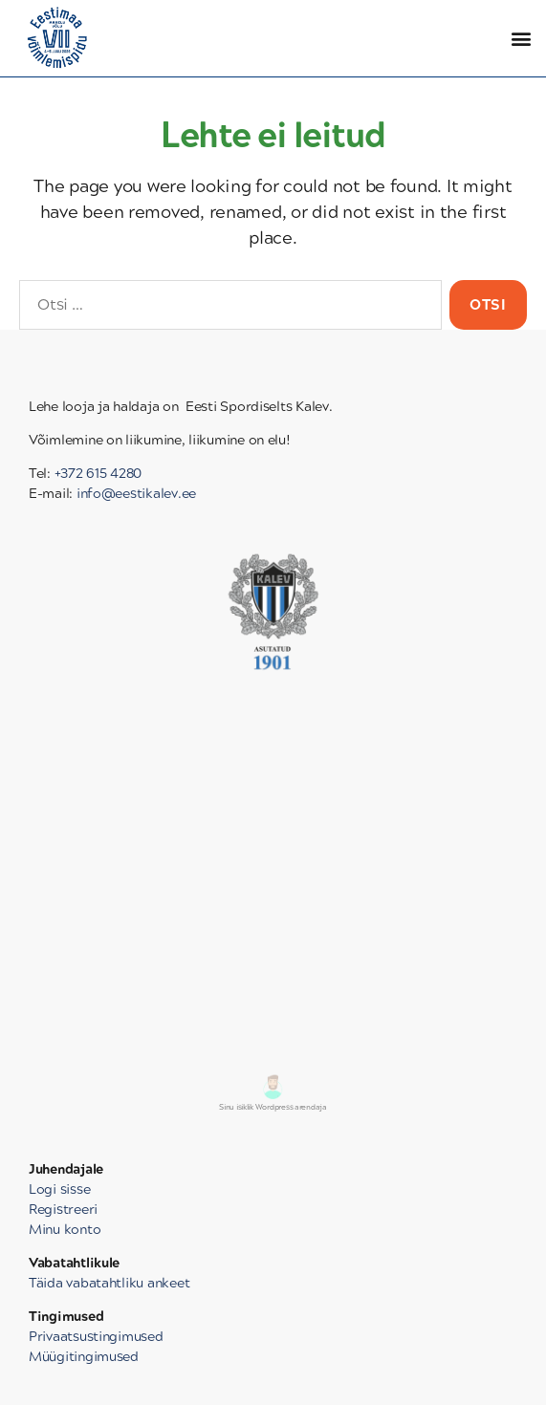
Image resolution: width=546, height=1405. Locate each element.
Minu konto (64, 1229)
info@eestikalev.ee (136, 494)
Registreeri (63, 1209)
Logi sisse (59, 1189)
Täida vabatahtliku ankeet (109, 1283)
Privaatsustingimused (96, 1337)
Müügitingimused (84, 1357)
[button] (520, 38)
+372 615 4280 (98, 473)
